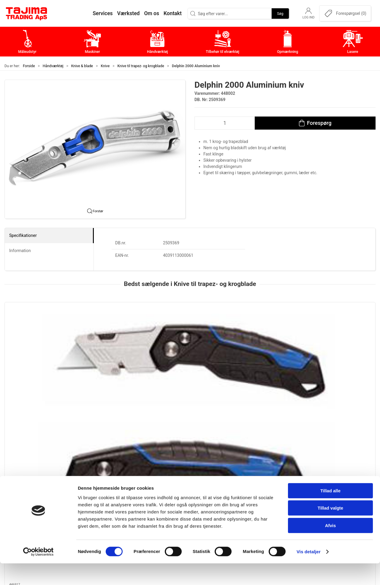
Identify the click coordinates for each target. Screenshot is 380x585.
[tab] (186, 405)
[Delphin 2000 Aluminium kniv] (189, 330)
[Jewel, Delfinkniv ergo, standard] (114, 330)
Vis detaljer (309, 573)
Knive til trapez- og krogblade (141, 66)
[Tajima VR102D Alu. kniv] (265, 330)
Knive (105, 66)
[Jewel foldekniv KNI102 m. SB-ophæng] (39, 330)
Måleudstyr (151, 475)
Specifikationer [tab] (23, 235)
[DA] (26, 13)
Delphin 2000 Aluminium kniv (186, 363)
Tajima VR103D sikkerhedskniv (339, 363)
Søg (280, 13)
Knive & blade (82, 66)
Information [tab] (20, 250)
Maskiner (149, 484)
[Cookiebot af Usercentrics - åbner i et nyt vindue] (38, 573)
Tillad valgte (330, 529)
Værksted (273, 493)
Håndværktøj (53, 66)
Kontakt (271, 484)
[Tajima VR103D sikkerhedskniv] (340, 330)
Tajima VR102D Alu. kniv (258, 363)
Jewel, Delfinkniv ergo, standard (114, 363)
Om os (270, 475)
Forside (29, 66)
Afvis (330, 547)
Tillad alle (330, 512)
